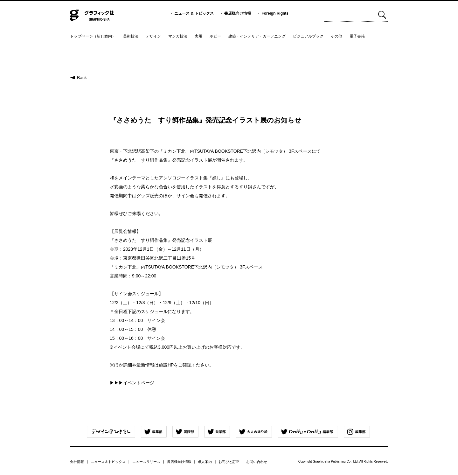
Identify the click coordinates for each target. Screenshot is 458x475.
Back (82, 77)
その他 (336, 36)
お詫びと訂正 (229, 462)
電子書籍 (357, 36)
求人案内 (205, 462)
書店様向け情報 (237, 13)
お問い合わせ (256, 462)
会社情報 (77, 462)
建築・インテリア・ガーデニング (257, 36)
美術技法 (130, 36)
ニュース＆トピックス (108, 462)
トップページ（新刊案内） (93, 36)
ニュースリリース (146, 462)
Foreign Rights (274, 13)
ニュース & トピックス (193, 13)
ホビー (215, 36)
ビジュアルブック (308, 36)
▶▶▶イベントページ (132, 382)
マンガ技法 (177, 36)
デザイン (153, 36)
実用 (198, 36)
